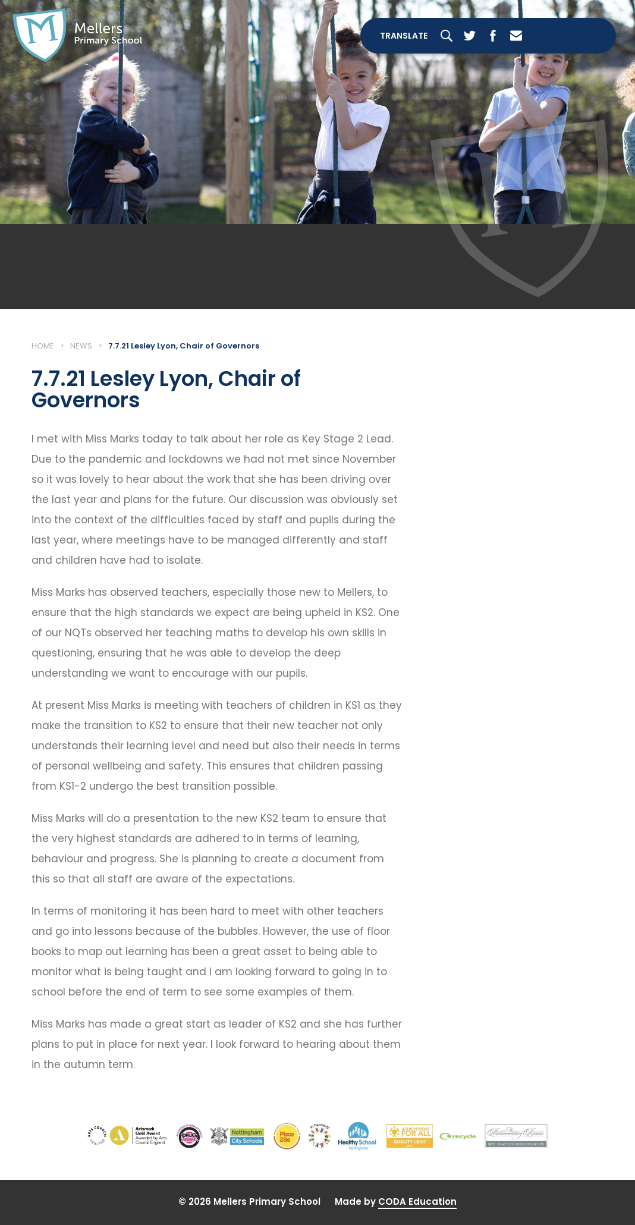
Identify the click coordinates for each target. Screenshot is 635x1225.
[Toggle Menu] (573, 35)
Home (43, 345)
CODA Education (417, 1201)
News (81, 345)
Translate (403, 36)
